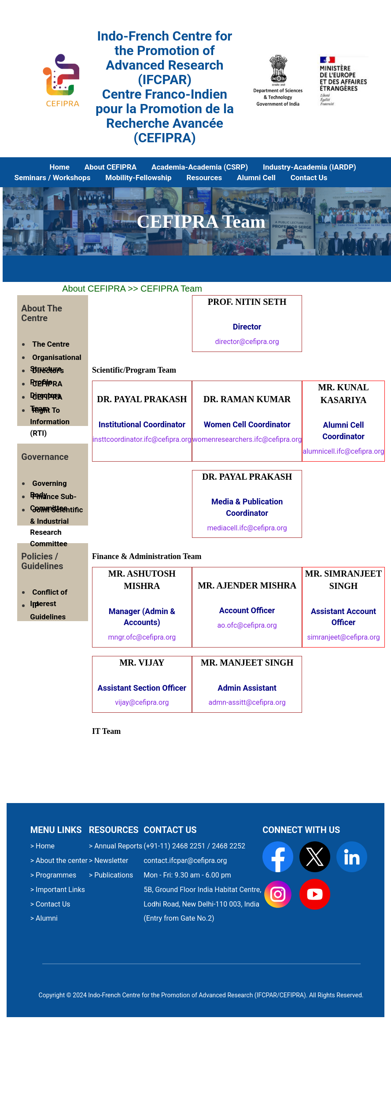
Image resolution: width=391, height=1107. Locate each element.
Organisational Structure (55, 363)
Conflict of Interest (48, 598)
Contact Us (309, 177)
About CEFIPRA (110, 167)
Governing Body (48, 489)
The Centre (50, 344)
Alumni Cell (256, 177)
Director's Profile (47, 376)
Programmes (55, 875)
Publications (112, 875)
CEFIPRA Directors (46, 389)
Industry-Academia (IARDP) (309, 167)
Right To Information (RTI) (50, 421)
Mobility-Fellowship (138, 177)
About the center (61, 860)
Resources (204, 177)
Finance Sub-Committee (53, 502)
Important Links (59, 889)
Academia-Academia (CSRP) (199, 167)
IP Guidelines (48, 611)
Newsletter (110, 860)
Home (59, 167)
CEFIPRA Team (46, 402)
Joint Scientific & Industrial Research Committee (56, 526)
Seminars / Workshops (53, 177)
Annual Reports (117, 846)
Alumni (46, 918)
